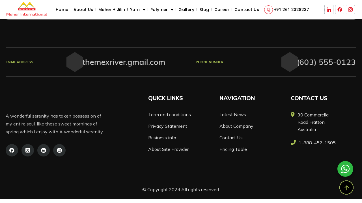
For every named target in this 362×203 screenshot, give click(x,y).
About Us (83, 9)
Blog (204, 9)
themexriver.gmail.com (118, 62)
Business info (162, 137)
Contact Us (246, 9)
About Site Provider (168, 149)
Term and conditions (169, 114)
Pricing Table (233, 149)
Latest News (232, 114)
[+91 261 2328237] (268, 9)
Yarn (137, 10)
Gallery (186, 9)
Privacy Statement (167, 126)
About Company (236, 126)
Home (62, 9)
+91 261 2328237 (291, 9)
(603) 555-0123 (321, 62)
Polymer (161, 10)
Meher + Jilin (111, 9)
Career (221, 9)
